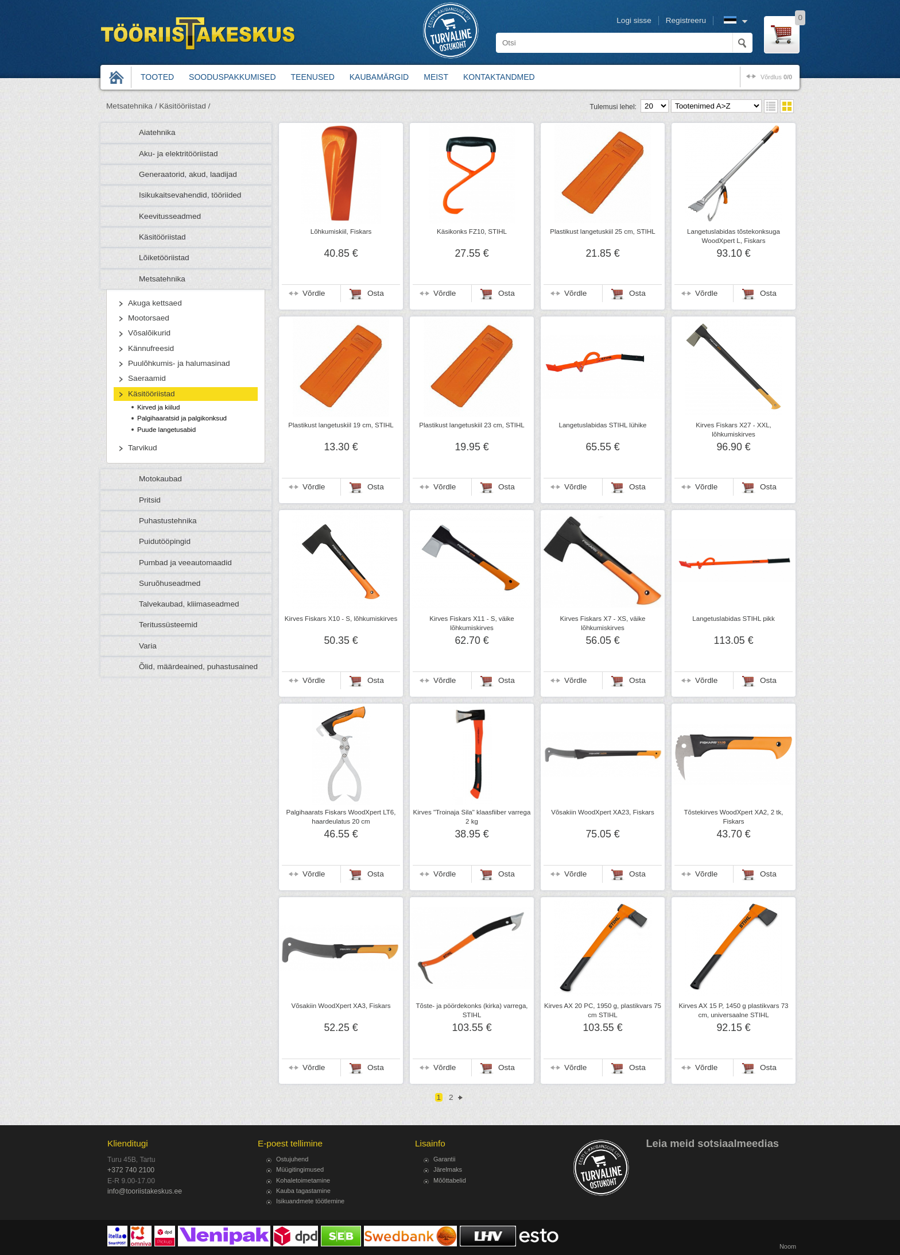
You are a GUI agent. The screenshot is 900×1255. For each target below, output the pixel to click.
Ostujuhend (292, 1159)
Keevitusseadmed (170, 216)
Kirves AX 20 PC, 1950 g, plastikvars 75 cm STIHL (602, 1010)
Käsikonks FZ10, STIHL (472, 231)
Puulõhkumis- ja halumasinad (179, 363)
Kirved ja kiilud (158, 407)
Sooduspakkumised (232, 77)
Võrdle (313, 293)
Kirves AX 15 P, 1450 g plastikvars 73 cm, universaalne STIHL (733, 1010)
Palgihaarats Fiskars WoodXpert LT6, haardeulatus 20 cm (341, 817)
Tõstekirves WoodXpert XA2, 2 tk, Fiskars (733, 817)
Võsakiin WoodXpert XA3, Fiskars (340, 1005)
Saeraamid (147, 378)
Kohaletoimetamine (303, 1180)
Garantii (444, 1159)
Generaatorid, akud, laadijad (188, 174)
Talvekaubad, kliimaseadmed (189, 604)
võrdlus (776, 77)
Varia (148, 646)
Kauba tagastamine (303, 1190)
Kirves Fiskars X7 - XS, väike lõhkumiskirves (603, 623)
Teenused (313, 77)
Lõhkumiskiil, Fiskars (341, 231)
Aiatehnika (157, 132)
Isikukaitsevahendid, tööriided (190, 195)
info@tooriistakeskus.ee (144, 1191)
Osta (375, 293)
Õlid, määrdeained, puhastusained (198, 666)
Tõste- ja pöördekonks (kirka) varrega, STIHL (471, 1010)
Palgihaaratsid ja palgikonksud (182, 418)
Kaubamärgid (379, 77)
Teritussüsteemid (168, 624)
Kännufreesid (151, 348)
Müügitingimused (300, 1169)
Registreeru (686, 20)
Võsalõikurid (149, 333)
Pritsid (150, 500)
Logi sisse (633, 20)
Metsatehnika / (131, 106)
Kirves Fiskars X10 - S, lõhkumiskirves (341, 618)
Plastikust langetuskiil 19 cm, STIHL (341, 425)
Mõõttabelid (449, 1180)
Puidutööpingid (165, 541)
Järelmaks (447, 1169)
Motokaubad (160, 478)
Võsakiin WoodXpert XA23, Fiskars (602, 812)
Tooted (157, 77)
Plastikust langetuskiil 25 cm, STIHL (602, 231)
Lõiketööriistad (164, 257)
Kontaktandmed (499, 77)
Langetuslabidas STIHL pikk (733, 618)
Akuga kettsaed (155, 303)
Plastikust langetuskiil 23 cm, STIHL (472, 425)
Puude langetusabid (166, 429)
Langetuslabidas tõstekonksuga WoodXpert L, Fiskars (733, 236)
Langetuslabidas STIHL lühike (603, 425)
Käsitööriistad (162, 237)
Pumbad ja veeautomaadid (185, 562)
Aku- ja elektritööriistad (178, 153)
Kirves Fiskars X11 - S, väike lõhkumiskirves (471, 623)
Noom (787, 1246)
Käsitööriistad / (184, 106)
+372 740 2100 (130, 1170)
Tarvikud (142, 447)
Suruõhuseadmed (169, 583)
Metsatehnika (162, 279)
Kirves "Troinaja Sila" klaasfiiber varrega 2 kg (472, 817)
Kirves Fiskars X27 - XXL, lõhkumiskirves (733, 430)
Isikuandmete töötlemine (310, 1201)
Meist (436, 77)
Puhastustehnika (168, 520)
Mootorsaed (148, 318)
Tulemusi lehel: (613, 107)
